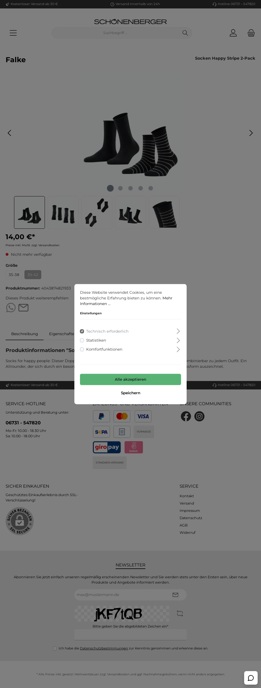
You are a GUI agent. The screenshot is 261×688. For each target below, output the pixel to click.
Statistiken (96, 340)
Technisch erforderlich (107, 331)
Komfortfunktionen (104, 349)
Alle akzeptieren (130, 379)
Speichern (130, 393)
